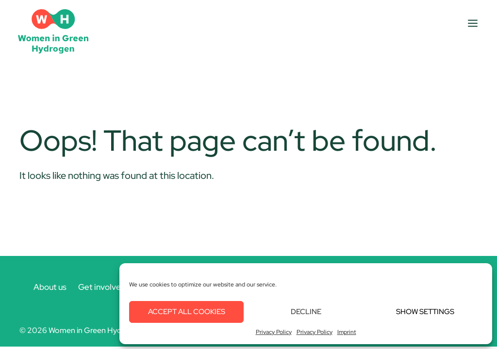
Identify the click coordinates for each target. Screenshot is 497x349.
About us (49, 287)
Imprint (346, 332)
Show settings (425, 312)
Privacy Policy (274, 332)
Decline (306, 312)
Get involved (102, 287)
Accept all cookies (186, 312)
